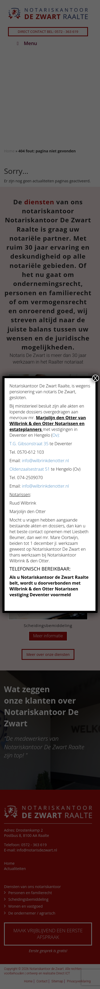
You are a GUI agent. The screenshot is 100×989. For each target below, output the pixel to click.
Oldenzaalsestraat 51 (29, 469)
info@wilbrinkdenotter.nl (45, 460)
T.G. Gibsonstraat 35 (29, 444)
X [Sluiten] (95, 378)
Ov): (56, 435)
